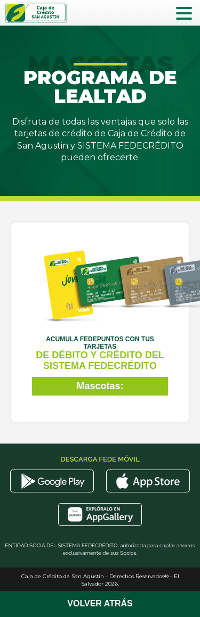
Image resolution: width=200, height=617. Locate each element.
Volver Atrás (99, 603)
